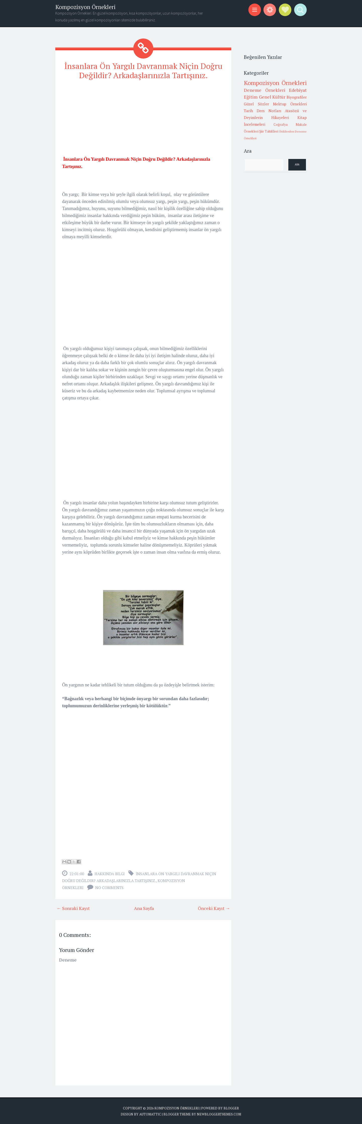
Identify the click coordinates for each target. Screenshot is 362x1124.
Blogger (231, 1108)
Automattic (150, 1114)
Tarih (248, 110)
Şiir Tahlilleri (268, 131)
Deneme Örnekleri (264, 90)
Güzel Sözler (256, 103)
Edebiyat (298, 90)
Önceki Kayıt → (214, 908)
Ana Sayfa (144, 908)
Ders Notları (269, 110)
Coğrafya (281, 124)
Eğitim (251, 97)
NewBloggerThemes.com (219, 1114)
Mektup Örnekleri (290, 103)
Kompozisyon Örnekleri (85, 7)
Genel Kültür (272, 97)
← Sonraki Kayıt (73, 908)
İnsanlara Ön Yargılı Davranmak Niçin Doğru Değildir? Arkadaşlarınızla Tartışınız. (143, 70)
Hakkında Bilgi (110, 873)
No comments (109, 887)
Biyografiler (297, 97)
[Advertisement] (143, 120)
